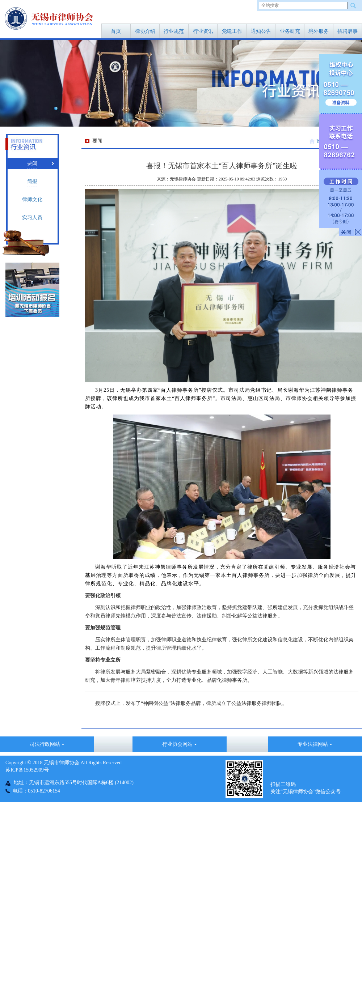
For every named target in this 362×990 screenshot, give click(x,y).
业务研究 (290, 31)
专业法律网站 (315, 744)
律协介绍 (145, 31)
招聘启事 (347, 31)
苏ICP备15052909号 (27, 770)
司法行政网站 (47, 744)
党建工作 (232, 31)
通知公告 (261, 31)
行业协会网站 (179, 744)
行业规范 (174, 31)
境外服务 (318, 31)
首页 (116, 31)
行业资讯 (203, 31)
